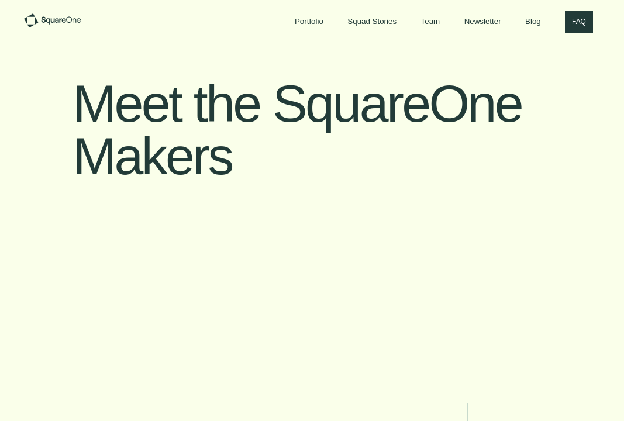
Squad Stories (372, 21)
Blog (533, 21)
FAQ (579, 22)
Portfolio (309, 21)
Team (430, 21)
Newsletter (482, 21)
